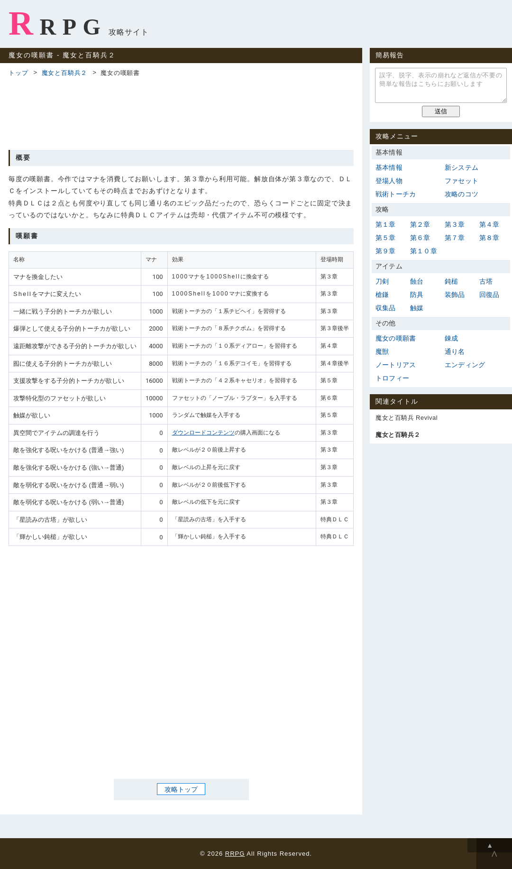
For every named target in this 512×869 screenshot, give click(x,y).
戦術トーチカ (395, 194)
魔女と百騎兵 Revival (406, 417)
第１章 (385, 224)
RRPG (58, 23)
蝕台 (416, 281)
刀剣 (382, 281)
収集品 (385, 308)
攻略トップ (181, 789)
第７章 (455, 237)
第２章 (420, 224)
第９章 (385, 251)
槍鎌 (382, 294)
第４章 (489, 224)
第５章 (385, 237)
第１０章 (423, 251)
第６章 (420, 237)
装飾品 (455, 294)
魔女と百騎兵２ (65, 72)
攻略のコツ (461, 194)
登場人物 (388, 181)
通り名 (455, 351)
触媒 (416, 308)
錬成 (451, 338)
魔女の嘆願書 (395, 338)
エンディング (465, 365)
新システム (461, 167)
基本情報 (388, 167)
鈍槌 (451, 281)
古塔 (486, 281)
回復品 (489, 294)
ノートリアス (395, 365)
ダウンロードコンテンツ (203, 432)
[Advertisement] (181, 112)
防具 (416, 294)
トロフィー (392, 378)
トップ (18, 72)
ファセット (461, 181)
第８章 (489, 237)
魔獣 (382, 351)
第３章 (455, 224)
